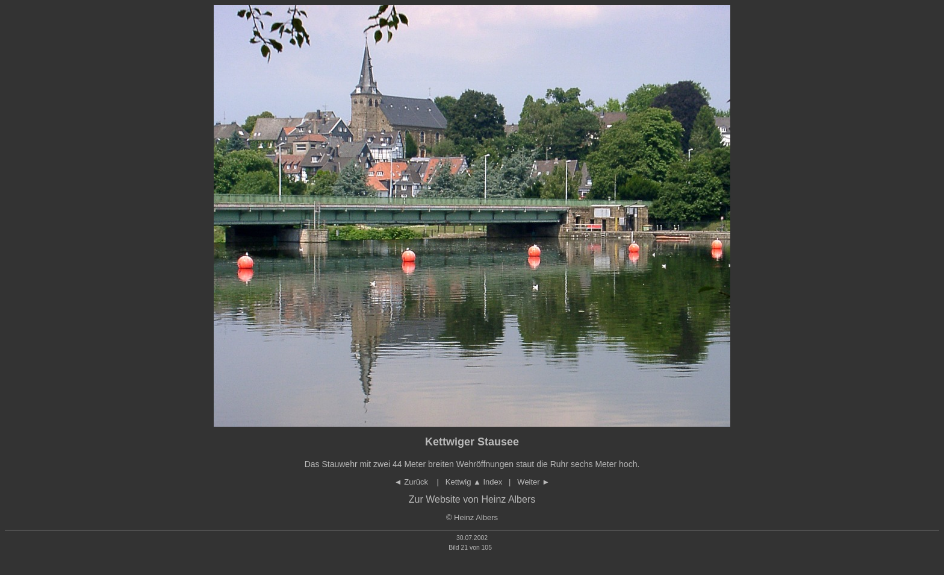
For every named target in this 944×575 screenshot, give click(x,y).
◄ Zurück (412, 481)
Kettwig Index (474, 481)
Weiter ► (533, 481)
